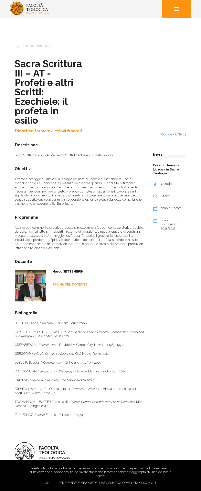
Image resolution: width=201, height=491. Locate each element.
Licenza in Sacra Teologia (166, 171)
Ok (47, 483)
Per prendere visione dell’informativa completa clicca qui (107, 483)
